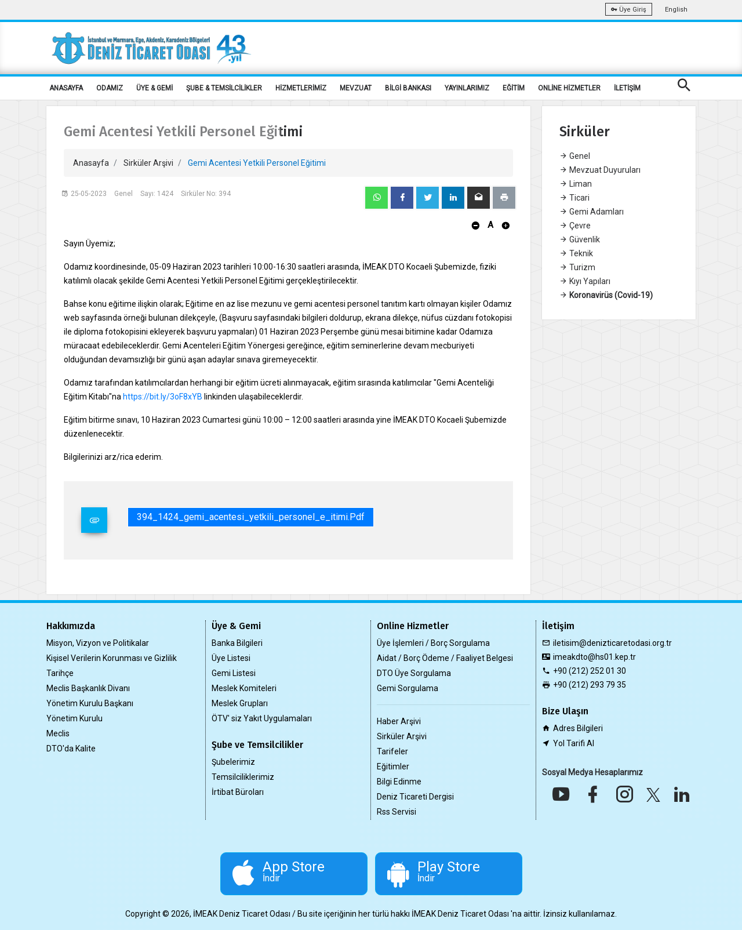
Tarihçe (60, 673)
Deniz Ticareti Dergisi (415, 796)
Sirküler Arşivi (148, 163)
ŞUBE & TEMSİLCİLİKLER (224, 88)
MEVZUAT (356, 88)
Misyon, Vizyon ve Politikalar (97, 643)
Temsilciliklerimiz (243, 777)
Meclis (58, 733)
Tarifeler (392, 751)
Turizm (577, 267)
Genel (574, 156)
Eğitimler (393, 766)
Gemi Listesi (234, 673)
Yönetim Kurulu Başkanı (89, 703)
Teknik (576, 253)
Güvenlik (579, 239)
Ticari (574, 197)
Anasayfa (91, 163)
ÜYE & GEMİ (154, 88)
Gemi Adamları (591, 211)
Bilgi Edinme (399, 781)
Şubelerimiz (233, 761)
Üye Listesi (231, 658)
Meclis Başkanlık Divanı (88, 688)
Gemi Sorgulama (407, 688)
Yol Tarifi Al (573, 743)
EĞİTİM (514, 88)
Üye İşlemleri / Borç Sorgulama (433, 643)
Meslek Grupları (240, 703)
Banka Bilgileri (237, 643)
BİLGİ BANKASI (408, 88)
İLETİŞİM (627, 88)
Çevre (575, 225)
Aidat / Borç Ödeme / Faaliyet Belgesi (445, 658)
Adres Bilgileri (578, 728)
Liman (575, 183)
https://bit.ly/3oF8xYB (162, 396)
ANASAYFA (66, 88)
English (676, 9)
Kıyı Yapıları (584, 281)
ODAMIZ (109, 88)
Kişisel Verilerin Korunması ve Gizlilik (111, 658)
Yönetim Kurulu (74, 718)
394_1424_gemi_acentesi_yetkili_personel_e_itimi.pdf (251, 516)
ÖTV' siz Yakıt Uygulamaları (262, 718)
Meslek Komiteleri (244, 688)
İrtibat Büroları (238, 792)
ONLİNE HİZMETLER (569, 88)
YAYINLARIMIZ (467, 88)
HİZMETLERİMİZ (300, 88)
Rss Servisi (396, 811)
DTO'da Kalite (71, 748)
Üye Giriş (628, 9)
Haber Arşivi (399, 721)
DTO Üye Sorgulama (414, 673)
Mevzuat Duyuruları (600, 170)
